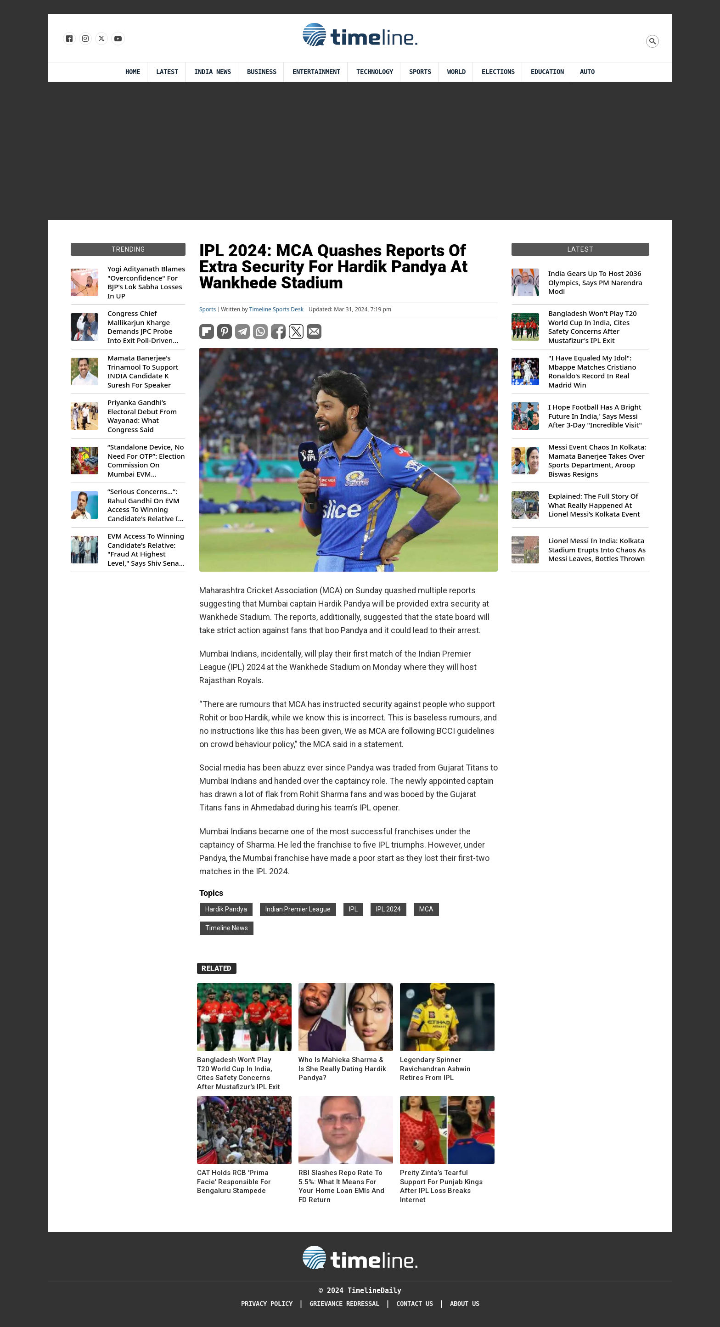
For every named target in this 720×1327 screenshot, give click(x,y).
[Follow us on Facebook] (69, 39)
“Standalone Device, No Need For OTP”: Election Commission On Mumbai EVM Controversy (146, 460)
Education (547, 72)
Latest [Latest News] (167, 72)
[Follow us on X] (101, 39)
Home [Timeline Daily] (132, 72)
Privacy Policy (266, 1304)
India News (212, 72)
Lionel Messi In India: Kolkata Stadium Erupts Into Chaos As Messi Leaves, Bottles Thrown (597, 549)
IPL (353, 909)
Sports (420, 72)
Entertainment (316, 72)
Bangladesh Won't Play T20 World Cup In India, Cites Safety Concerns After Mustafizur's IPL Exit (238, 1073)
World (456, 72)
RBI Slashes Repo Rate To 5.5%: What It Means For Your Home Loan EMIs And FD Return (341, 1186)
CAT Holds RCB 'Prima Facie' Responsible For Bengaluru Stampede (234, 1182)
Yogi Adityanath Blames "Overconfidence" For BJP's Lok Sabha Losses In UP (146, 282)
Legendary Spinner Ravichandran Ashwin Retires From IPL (435, 1069)
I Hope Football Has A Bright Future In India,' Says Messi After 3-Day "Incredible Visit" (595, 416)
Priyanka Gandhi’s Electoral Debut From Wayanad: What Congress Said (142, 416)
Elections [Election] (498, 72)
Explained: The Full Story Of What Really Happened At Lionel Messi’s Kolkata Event (594, 505)
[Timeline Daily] (360, 1257)
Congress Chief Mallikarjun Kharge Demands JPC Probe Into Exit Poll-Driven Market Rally (140, 327)
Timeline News (226, 928)
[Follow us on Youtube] (117, 39)
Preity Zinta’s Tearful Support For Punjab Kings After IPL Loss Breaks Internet (441, 1186)
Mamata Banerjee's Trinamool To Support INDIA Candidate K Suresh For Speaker (143, 371)
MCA (426, 909)
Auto (587, 72)
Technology (374, 72)
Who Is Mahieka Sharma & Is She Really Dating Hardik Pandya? (342, 1069)
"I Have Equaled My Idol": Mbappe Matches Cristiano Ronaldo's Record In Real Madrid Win (592, 371)
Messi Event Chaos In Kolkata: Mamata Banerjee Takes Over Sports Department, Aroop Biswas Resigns (597, 460)
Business (261, 72)
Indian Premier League (298, 909)
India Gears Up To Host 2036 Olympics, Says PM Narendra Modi (595, 282)
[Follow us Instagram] (85, 39)
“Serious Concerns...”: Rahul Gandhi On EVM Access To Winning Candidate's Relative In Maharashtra (144, 505)
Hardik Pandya (226, 909)
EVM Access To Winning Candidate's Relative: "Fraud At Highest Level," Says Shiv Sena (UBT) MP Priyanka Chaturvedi (145, 550)
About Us (464, 1304)
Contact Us (414, 1304)
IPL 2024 (388, 909)
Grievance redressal (344, 1304)
